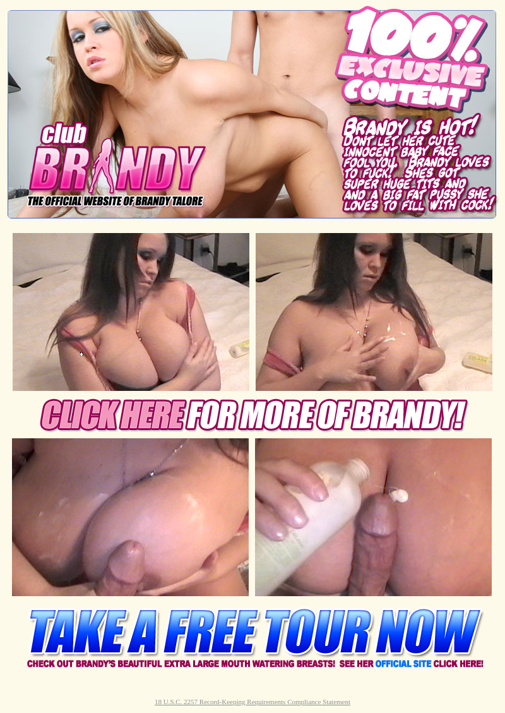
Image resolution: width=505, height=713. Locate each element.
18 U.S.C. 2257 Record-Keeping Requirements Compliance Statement (252, 701)
